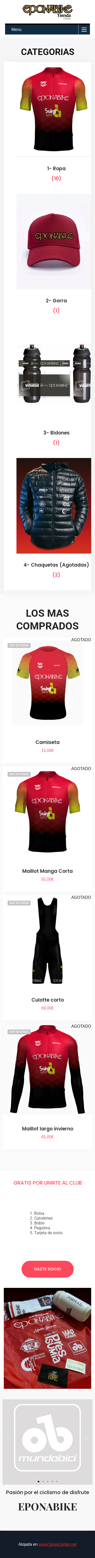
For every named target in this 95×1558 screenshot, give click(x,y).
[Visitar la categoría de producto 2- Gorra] (47, 258)
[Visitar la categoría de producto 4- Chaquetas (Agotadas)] (47, 522)
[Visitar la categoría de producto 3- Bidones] (47, 390)
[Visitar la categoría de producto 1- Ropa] (47, 126)
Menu (16, 29)
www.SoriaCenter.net (58, 1544)
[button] (8, 1438)
